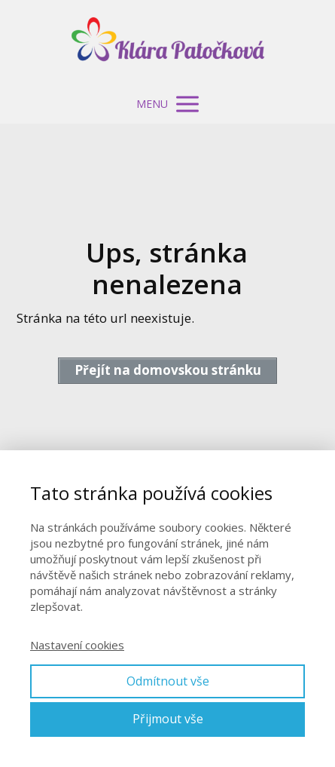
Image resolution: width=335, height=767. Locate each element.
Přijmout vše (167, 718)
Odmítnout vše (167, 681)
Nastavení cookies (77, 644)
